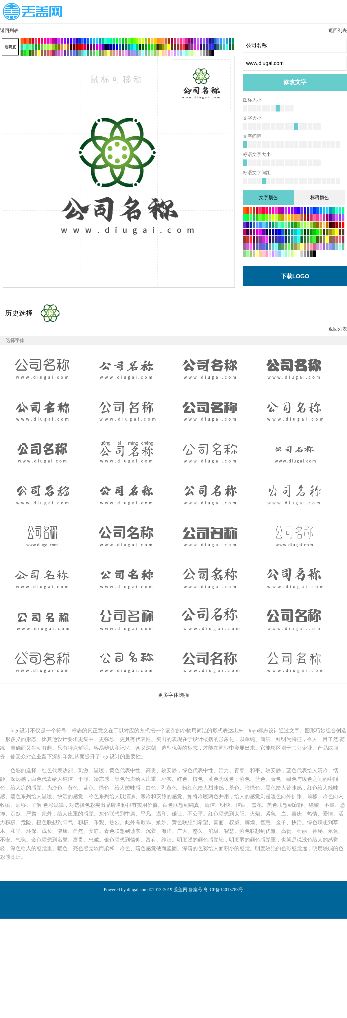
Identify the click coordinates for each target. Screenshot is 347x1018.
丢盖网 (180, 889)
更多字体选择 (173, 695)
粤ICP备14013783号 (223, 889)
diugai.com (137, 889)
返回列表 (9, 30)
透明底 (10, 47)
